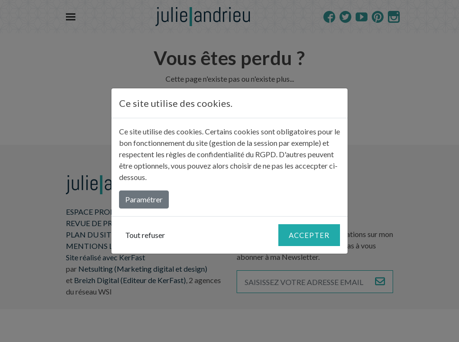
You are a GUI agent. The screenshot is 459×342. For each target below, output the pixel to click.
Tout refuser (145, 234)
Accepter (309, 235)
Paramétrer (144, 199)
